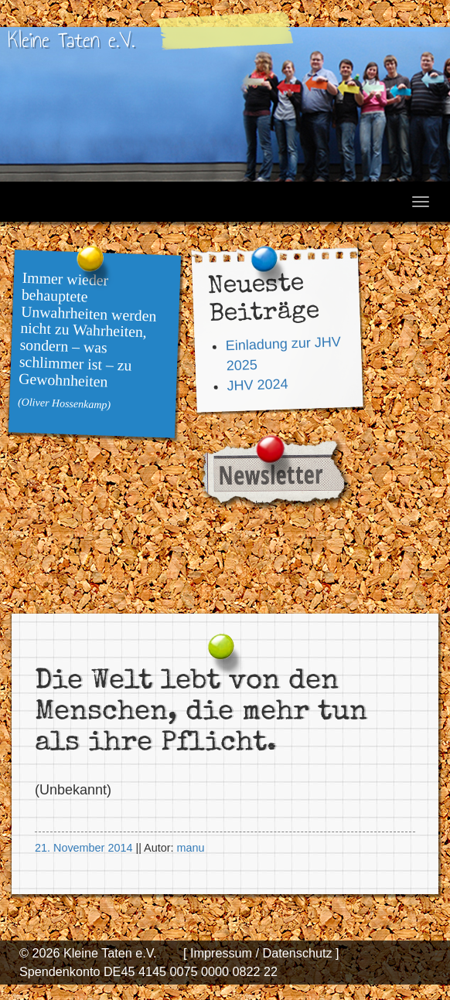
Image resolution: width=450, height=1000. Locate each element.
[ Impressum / (221, 953)
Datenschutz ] (299, 953)
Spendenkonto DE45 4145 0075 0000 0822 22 (148, 971)
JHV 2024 (257, 384)
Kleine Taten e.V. (71, 39)
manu (190, 848)
